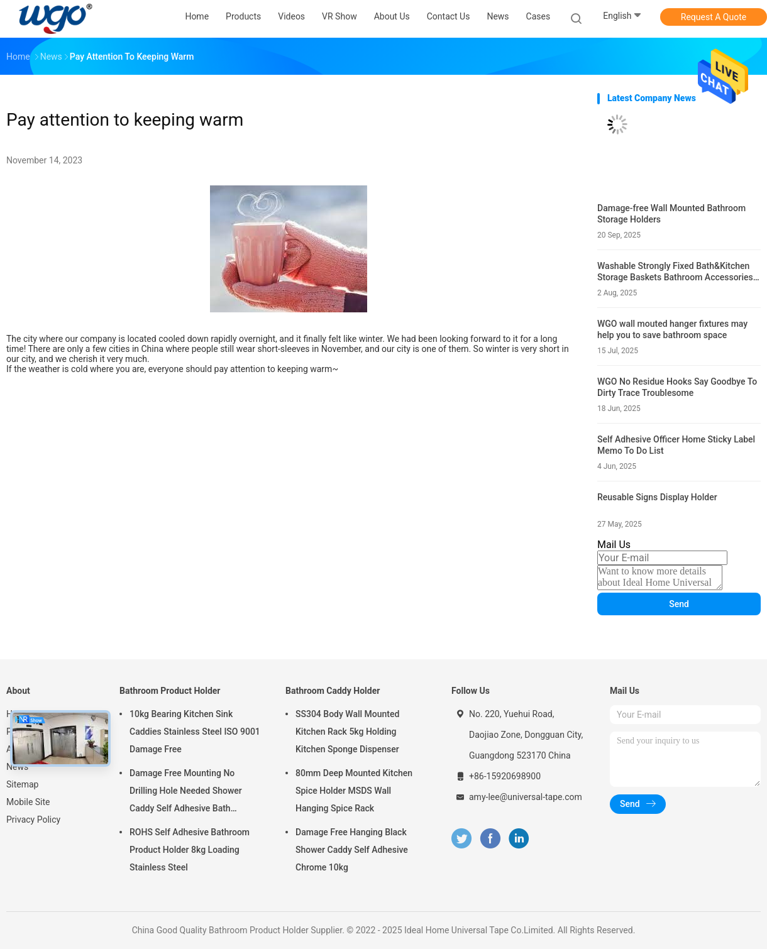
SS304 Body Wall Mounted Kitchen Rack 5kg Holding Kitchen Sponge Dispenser (347, 731)
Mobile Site (28, 802)
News (17, 767)
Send (679, 604)
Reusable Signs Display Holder (657, 497)
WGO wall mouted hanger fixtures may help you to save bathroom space (672, 329)
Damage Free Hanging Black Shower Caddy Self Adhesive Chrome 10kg (351, 849)
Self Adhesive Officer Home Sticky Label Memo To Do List (676, 445)
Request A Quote (713, 17)
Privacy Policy (33, 820)
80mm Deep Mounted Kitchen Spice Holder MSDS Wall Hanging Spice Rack (353, 790)
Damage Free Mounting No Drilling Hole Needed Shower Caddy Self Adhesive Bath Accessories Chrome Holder (186, 792)
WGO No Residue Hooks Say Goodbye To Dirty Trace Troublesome (677, 387)
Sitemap (22, 784)
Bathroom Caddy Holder (332, 691)
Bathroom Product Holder (169, 691)
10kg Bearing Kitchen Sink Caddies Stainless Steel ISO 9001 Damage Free (195, 731)
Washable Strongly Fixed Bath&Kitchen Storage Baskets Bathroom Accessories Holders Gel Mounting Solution (675, 272)
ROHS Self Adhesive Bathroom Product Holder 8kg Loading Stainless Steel (190, 849)
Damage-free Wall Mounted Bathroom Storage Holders (671, 213)
